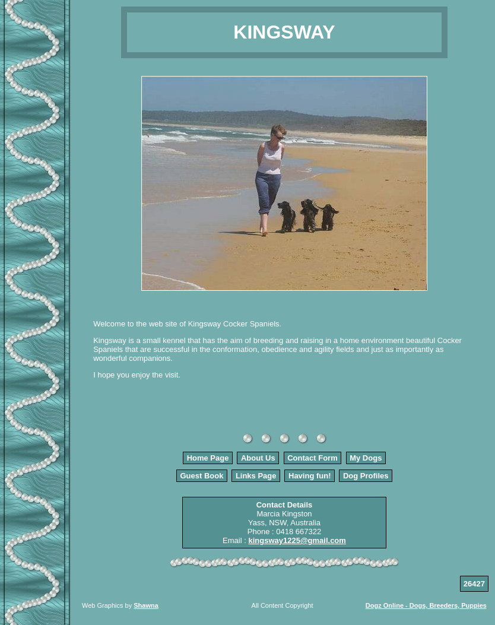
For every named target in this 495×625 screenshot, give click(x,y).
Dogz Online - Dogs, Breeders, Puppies (426, 605)
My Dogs (366, 457)
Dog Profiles (366, 475)
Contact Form (312, 457)
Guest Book (201, 475)
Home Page (208, 457)
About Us (258, 457)
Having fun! (309, 475)
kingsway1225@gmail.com (296, 540)
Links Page (256, 475)
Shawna (146, 605)
